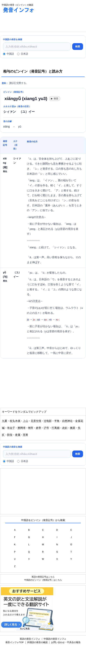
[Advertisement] (28, 23)
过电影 (48, 421)
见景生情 (36, 421)
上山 (25, 421)
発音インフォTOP (14, 642)
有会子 (11, 428)
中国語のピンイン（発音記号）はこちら (43, 580)
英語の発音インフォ (30, 639)
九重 (4, 421)
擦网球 (21, 428)
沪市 (46, 428)
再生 (5, 171)
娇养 (38, 428)
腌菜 (72, 428)
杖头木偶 (15, 421)
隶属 (17, 434)
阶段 (9, 434)
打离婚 (55, 428)
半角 (56, 421)
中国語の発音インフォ (55, 639)
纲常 (30, 428)
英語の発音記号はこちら (43, 577)
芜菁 (25, 434)
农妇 (64, 428)
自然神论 (67, 421)
